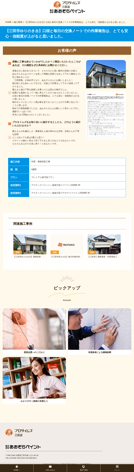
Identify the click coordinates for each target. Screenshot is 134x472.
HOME (8, 22)
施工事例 (18, 22)
